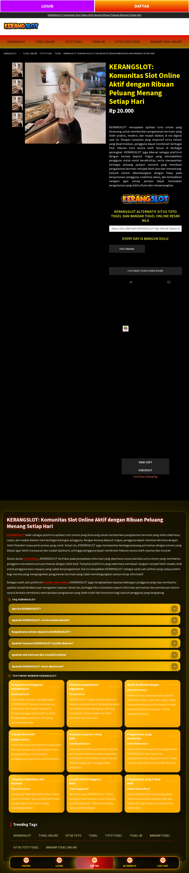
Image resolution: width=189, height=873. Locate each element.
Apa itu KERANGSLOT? (26, 608)
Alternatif (129, 862)
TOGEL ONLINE (48, 835)
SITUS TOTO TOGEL (26, 847)
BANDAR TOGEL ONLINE (61, 847)
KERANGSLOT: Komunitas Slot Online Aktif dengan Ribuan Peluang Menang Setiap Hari (94, 15)
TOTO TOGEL (113, 835)
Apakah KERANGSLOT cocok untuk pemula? (41, 620)
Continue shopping (145, 476)
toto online (30, 558)
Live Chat (162, 862)
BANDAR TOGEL (160, 835)
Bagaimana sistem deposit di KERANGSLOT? (41, 632)
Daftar (94, 862)
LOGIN (47, 6)
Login (59, 862)
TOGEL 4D (136, 835)
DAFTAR (141, 6)
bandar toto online (55, 582)
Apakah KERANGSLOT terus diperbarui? (38, 666)
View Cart (145, 462)
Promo (26, 862)
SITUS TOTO (73, 835)
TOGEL (93, 835)
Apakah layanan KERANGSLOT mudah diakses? (43, 643)
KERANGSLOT (10, 53)
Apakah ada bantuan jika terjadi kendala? (39, 654)
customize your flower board (145, 270)
